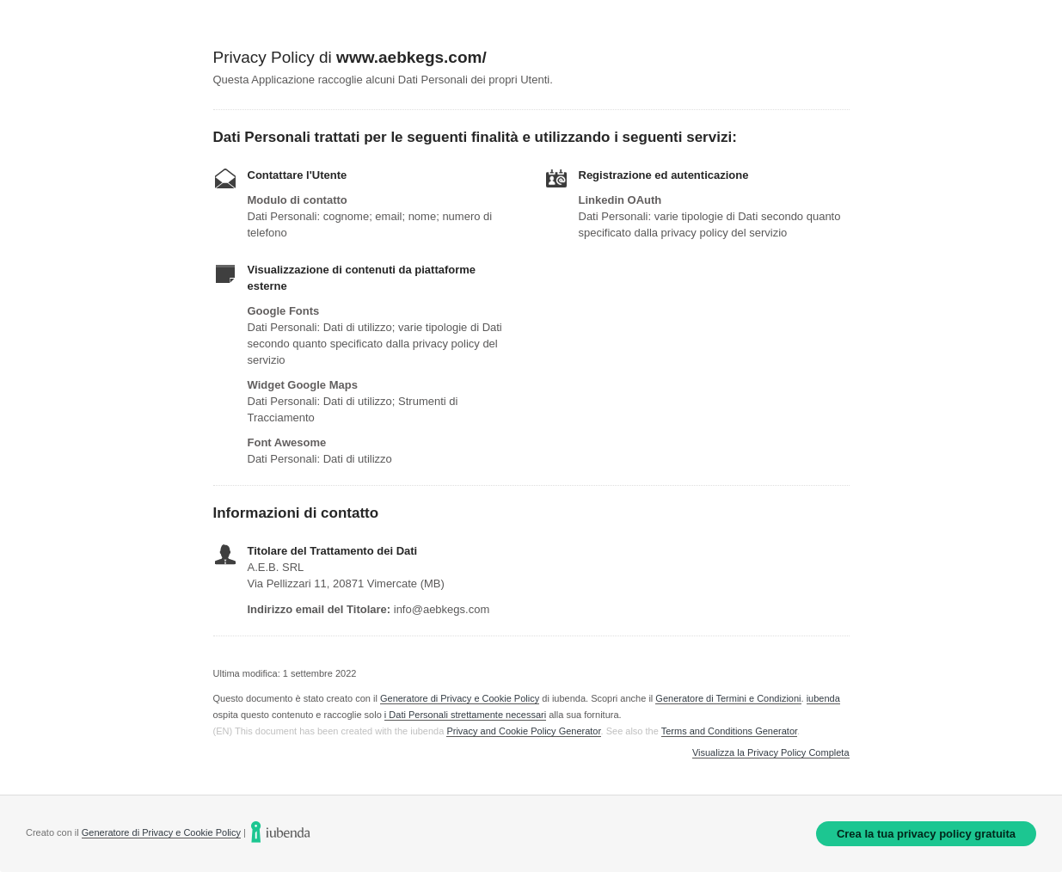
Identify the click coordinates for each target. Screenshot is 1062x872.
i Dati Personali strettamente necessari (465, 714)
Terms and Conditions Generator (729, 731)
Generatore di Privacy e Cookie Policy (459, 698)
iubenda (823, 698)
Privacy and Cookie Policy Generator (523, 731)
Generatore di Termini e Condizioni (728, 698)
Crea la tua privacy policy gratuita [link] (926, 833)
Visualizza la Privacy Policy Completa (771, 753)
